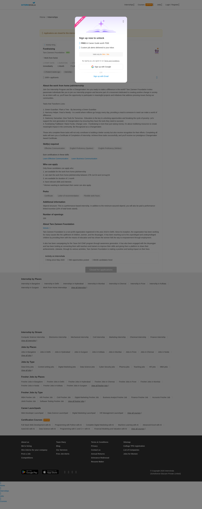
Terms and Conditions (111, 61)
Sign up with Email (100, 76)
